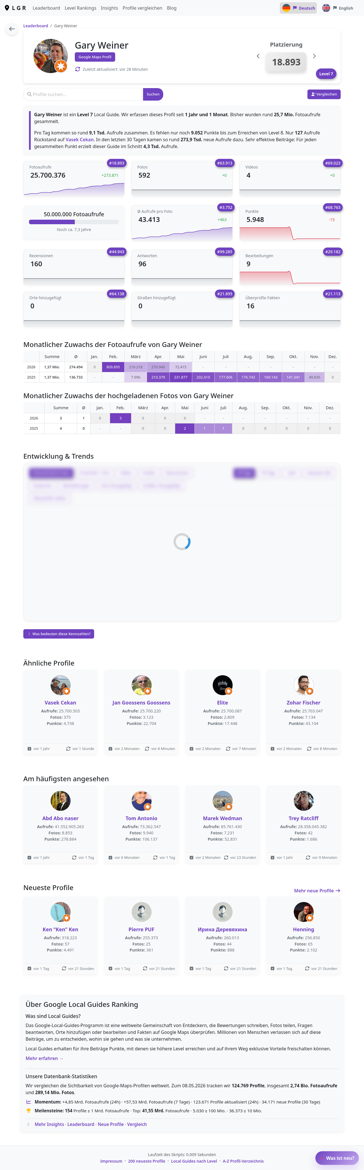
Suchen (153, 94)
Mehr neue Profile (317, 891)
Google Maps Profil (94, 56)
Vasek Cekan (80, 139)
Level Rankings (80, 8)
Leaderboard (46, 8)
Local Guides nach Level (194, 1161)
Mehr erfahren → (45, 1058)
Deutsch (298, 8)
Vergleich (137, 1124)
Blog (172, 8)
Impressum (111, 1161)
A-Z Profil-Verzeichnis (243, 1161)
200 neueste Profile (147, 1161)
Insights (109, 8)
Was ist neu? (337, 1158)
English (337, 8)
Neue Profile (111, 1124)
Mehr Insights (49, 1124)
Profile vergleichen (142, 8)
